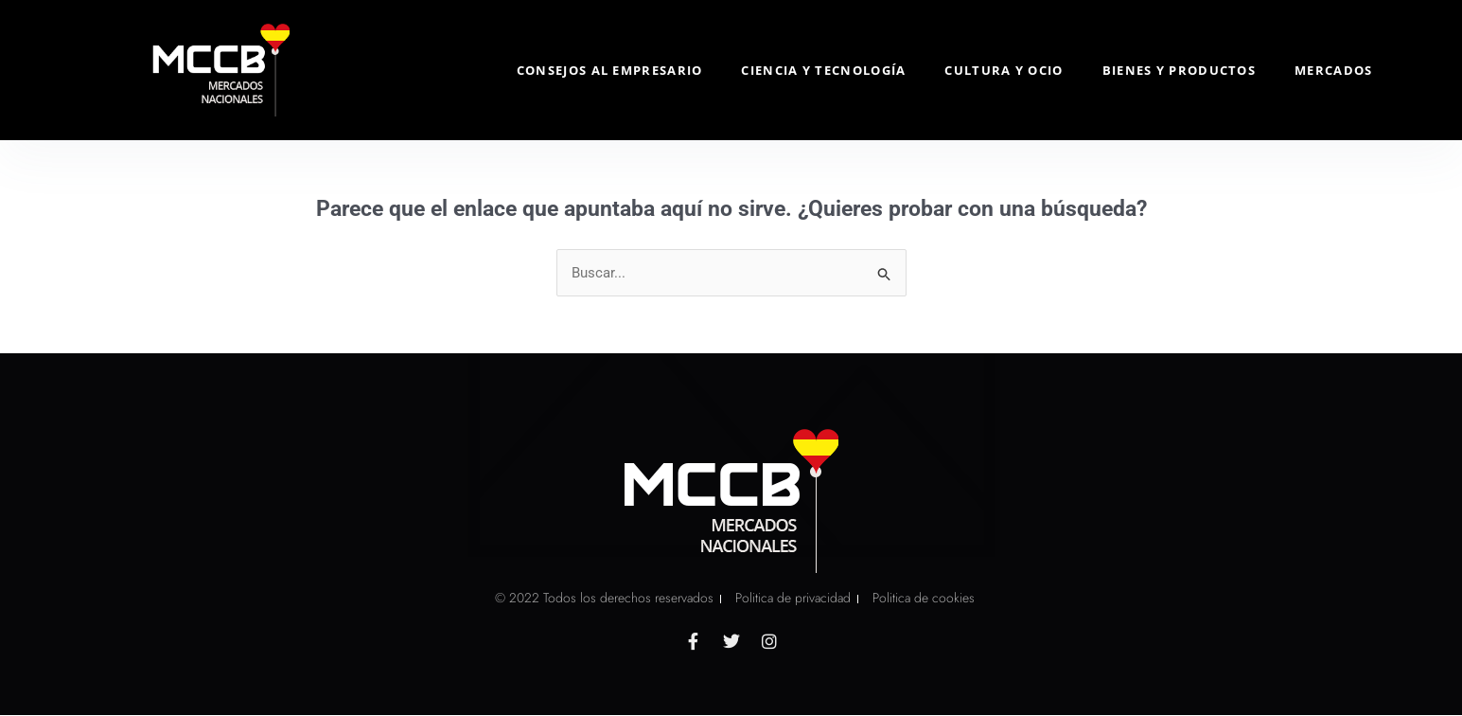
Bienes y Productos (1179, 70)
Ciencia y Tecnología (823, 70)
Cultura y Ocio (1003, 70)
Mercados (1333, 70)
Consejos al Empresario (610, 70)
